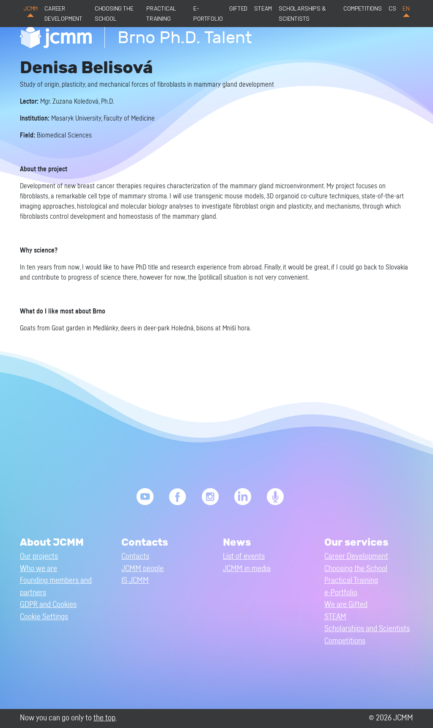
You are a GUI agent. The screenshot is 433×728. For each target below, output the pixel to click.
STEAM (263, 8)
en (406, 8)
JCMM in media (247, 569)
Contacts (135, 556)
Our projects (39, 556)
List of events (244, 556)
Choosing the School (114, 13)
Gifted (238, 8)
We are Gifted (345, 605)
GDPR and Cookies (48, 605)
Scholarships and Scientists (367, 629)
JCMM (30, 8)
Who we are (38, 569)
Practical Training (161, 13)
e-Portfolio (207, 13)
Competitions (362, 8)
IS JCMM (135, 581)
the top (104, 718)
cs (392, 8)
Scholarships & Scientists (302, 13)
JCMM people (142, 569)
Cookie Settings (44, 617)
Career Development (63, 13)
